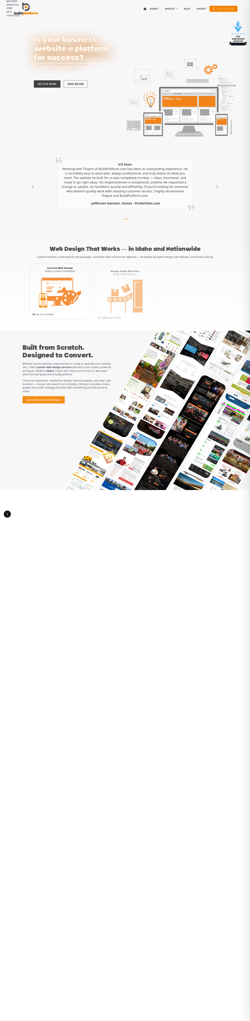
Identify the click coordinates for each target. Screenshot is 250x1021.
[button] (32, 186)
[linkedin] (39, 974)
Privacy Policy (104, 992)
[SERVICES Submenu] (178, 8)
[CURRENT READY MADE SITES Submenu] (170, 533)
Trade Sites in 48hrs (111, 313)
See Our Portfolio (45, 313)
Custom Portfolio (121, 959)
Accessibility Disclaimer (141, 992)
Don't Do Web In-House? (178, 313)
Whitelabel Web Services (125, 970)
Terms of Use (120, 992)
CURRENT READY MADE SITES (147, 533)
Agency (154, 8)
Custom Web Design (122, 953)
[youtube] (46, 974)
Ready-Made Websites (122, 964)
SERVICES (170, 8)
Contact (201, 8)
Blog (187, 8)
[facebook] (32, 974)
